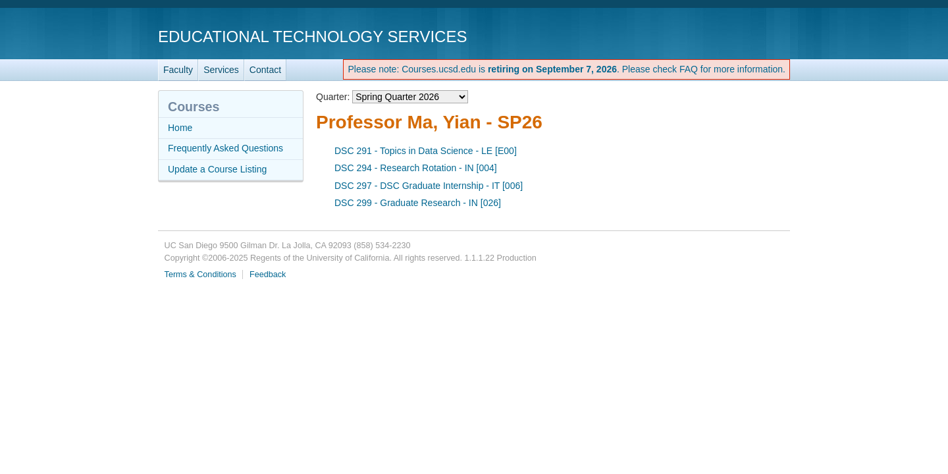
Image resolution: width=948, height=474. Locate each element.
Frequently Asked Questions (225, 148)
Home (180, 127)
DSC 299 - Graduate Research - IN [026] (417, 203)
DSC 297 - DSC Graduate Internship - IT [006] (428, 185)
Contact (265, 70)
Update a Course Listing (217, 169)
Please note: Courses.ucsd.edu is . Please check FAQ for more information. (566, 69)
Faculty (178, 70)
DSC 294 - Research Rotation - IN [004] (415, 168)
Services (221, 70)
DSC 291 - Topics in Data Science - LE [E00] (425, 150)
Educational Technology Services (312, 36)
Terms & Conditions (200, 274)
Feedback (268, 274)
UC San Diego (714, 36)
